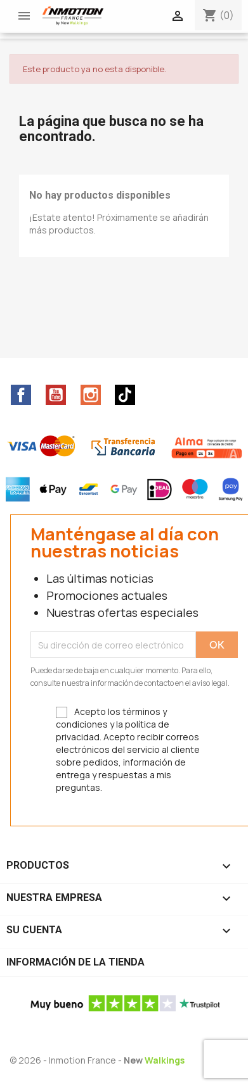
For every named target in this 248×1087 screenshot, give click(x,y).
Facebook (21, 395)
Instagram (91, 395)
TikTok (125, 395)
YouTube (56, 395)
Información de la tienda (75, 962)
